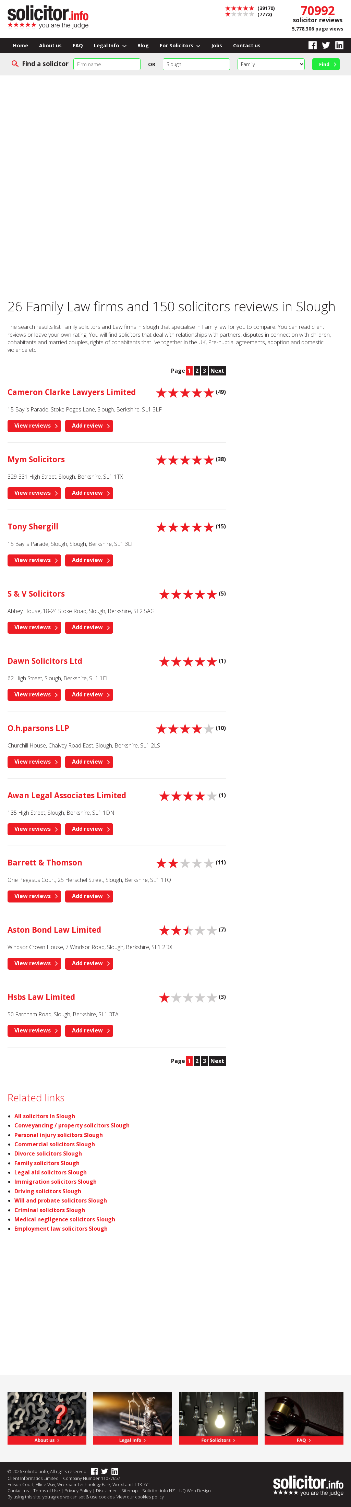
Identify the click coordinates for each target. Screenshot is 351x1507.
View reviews (32, 425)
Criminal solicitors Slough (49, 1210)
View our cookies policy (140, 1497)
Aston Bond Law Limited (54, 929)
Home (20, 45)
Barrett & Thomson (45, 862)
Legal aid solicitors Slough (50, 1172)
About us (50, 45)
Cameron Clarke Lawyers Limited (72, 392)
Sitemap (129, 1490)
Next (217, 370)
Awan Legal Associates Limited (67, 795)
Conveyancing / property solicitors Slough (72, 1125)
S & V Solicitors (36, 593)
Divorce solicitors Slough (48, 1153)
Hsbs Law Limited (41, 997)
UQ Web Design (195, 1490)
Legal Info (110, 45)
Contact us (247, 45)
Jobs (216, 45)
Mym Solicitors (36, 459)
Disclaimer (106, 1490)
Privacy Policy (78, 1490)
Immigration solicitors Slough (55, 1181)
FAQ (78, 45)
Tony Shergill (33, 526)
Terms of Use (46, 1490)
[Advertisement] (175, 127)
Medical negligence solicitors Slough (64, 1219)
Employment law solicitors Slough (61, 1228)
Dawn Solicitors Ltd (45, 661)
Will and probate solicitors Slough (60, 1200)
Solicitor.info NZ (158, 1490)
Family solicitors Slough (47, 1163)
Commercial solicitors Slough (54, 1144)
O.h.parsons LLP (38, 728)
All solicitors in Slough (44, 1116)
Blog (143, 45)
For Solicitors (180, 45)
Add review (87, 425)
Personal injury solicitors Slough (58, 1135)
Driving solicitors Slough (47, 1191)
